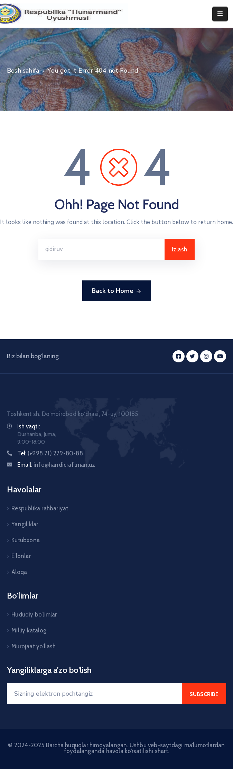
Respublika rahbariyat (39, 508)
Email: (56, 464)
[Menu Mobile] (220, 14)
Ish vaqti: (28, 426)
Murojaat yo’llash (33, 646)
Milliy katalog (28, 630)
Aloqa (19, 571)
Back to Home (117, 291)
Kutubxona (25, 540)
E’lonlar (21, 556)
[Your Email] (94, 693)
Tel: (50, 453)
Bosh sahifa (23, 70)
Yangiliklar (24, 524)
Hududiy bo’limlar (34, 614)
